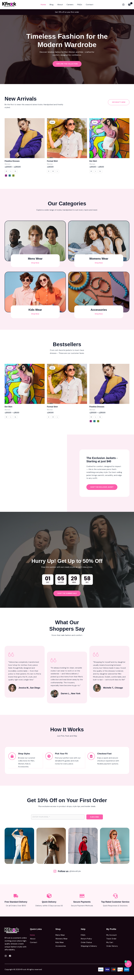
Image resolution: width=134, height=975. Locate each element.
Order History (112, 946)
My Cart (109, 942)
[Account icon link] (123, 4)
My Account (111, 935)
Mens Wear (60, 935)
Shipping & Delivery (89, 946)
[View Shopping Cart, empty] (129, 4)
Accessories (60, 946)
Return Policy (86, 938)
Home (43, 4)
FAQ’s (79, 4)
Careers (70, 4)
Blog (52, 4)
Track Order (111, 938)
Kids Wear (59, 942)
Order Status (86, 942)
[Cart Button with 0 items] (128, 963)
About (60, 4)
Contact (89, 4)
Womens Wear (61, 938)
